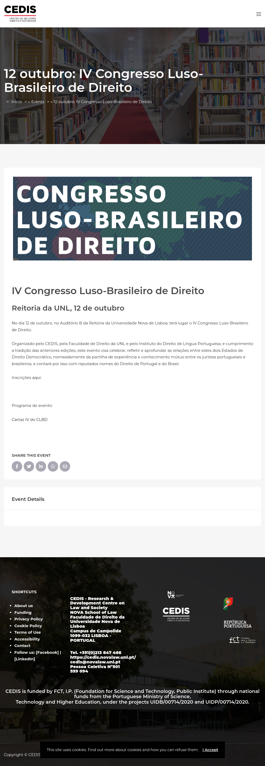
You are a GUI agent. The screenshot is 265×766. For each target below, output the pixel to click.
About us (23, 605)
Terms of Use (27, 632)
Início (16, 101)
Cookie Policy (28, 625)
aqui (36, 377)
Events (37, 101)
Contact (22, 645)
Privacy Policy (28, 618)
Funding (23, 612)
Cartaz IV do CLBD (29, 419)
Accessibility (27, 639)
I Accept (210, 749)
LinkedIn (25, 658)
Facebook (47, 652)
